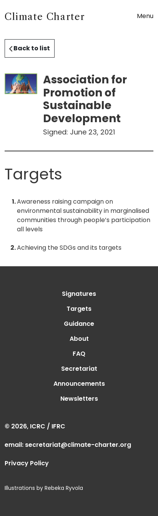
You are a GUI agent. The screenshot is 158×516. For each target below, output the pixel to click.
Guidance (79, 323)
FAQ (79, 353)
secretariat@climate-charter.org (78, 444)
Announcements (79, 383)
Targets (79, 308)
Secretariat (79, 368)
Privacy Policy (27, 463)
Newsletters (79, 398)
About (79, 338)
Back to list (29, 48)
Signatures (79, 293)
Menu (145, 16)
